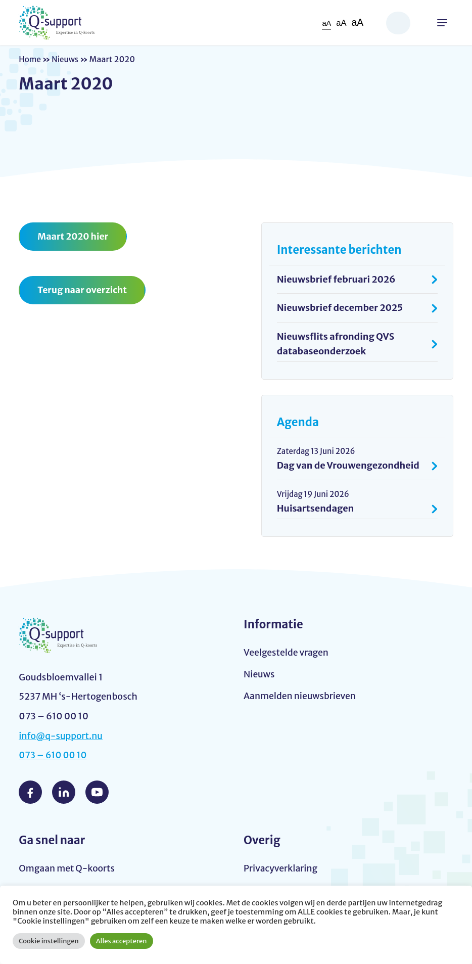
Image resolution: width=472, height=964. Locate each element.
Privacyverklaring (281, 869)
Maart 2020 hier (73, 236)
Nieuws (67, 59)
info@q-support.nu (62, 736)
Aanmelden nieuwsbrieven (301, 697)
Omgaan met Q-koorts (68, 869)
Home (30, 59)
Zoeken (398, 23)
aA (326, 23)
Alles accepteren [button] (121, 941)
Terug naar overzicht (83, 290)
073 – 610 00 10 (53, 756)
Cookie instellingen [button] (49, 941)
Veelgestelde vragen (287, 653)
